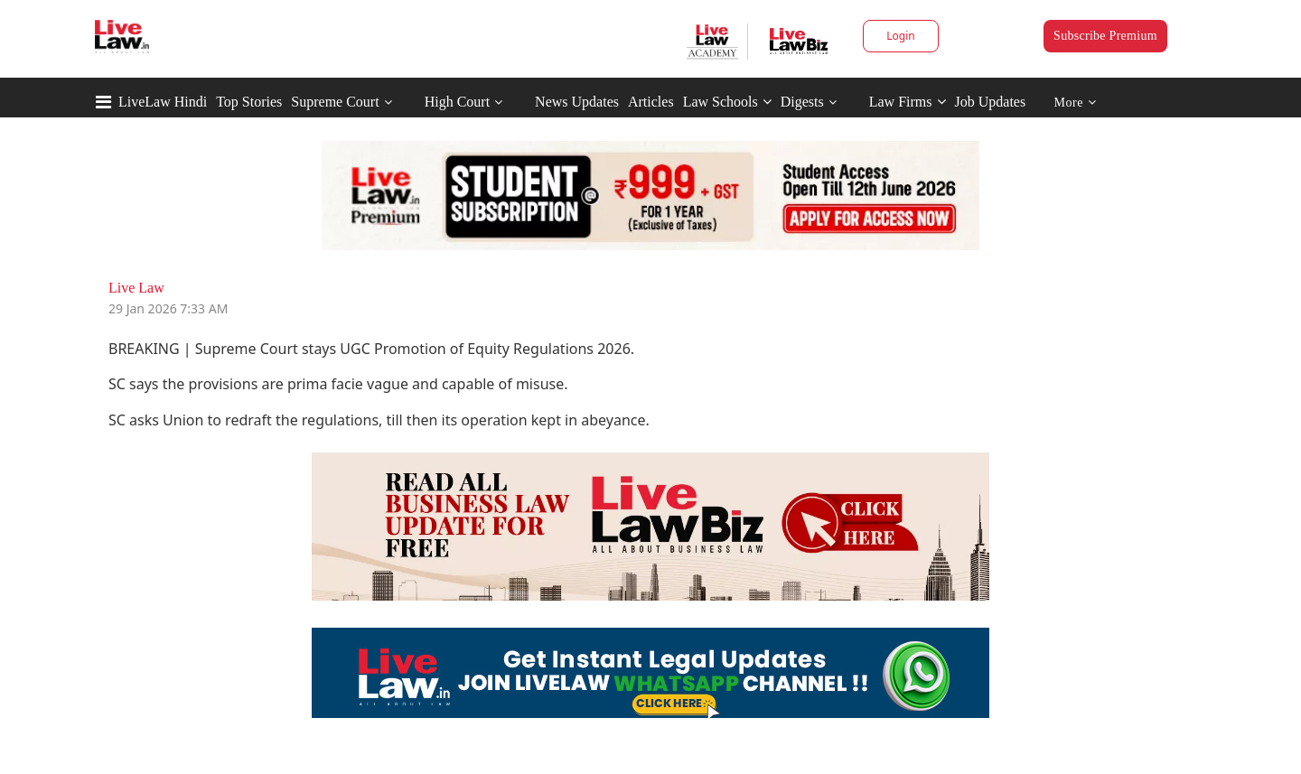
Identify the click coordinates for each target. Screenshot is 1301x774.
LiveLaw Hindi (162, 101)
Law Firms (907, 101)
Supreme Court (335, 101)
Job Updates (990, 101)
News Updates (577, 101)
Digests (802, 101)
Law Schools (727, 101)
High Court (457, 101)
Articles (651, 101)
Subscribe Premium (1105, 35)
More (1075, 102)
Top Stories (249, 101)
